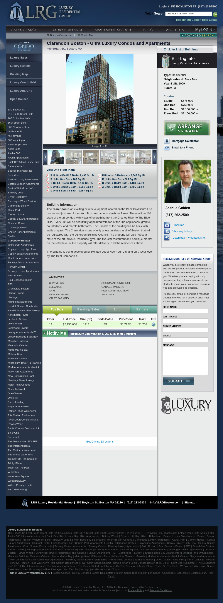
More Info (153, 324)
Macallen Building (18, 340)
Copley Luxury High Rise (22, 249)
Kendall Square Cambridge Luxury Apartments (92, 549)
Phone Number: (172, 326)
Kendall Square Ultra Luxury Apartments (143, 549)
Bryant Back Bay (17, 196)
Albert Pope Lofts (17, 144)
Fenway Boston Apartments (23, 262)
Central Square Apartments (23, 218)
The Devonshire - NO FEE (22, 441)
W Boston (13, 471)
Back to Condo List (60, 35)
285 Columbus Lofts (19, 118)
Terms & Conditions (161, 590)
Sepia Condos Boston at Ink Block (149, 562)
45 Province (14, 135)
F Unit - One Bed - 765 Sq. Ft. (68, 179)
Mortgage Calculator (185, 141)
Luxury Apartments (114, 28)
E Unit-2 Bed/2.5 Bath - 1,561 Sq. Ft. (72, 186)
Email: (167, 335)
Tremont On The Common (22, 458)
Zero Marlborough (18, 489)
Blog (149, 28)
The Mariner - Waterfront (22, 450)
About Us (176, 28)
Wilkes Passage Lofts (20, 485)
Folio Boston (15, 275)
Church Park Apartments (21, 231)
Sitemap (189, 502)
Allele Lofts (14, 148)
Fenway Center (16, 266)
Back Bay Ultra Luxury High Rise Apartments (73, 536)
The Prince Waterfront (20, 454)
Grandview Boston (18, 288)
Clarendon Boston (19, 240)
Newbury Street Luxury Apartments (86, 559)
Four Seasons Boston (20, 279)
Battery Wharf (15, 166)
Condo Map (87, 35)
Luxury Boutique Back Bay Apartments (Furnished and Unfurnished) (173, 552)
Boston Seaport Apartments (23, 183)
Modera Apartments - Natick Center (168, 556)
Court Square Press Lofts (22, 258)
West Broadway (17, 480)
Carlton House (16, 214)
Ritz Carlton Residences (21, 415)
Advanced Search (198, 35)
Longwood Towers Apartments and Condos (61, 552)
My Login (204, 28)
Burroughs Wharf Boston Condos (113, 539)
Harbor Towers (16, 292)
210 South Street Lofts (20, 113)
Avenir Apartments (18, 157)
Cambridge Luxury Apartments (152, 539)
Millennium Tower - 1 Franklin (24, 362)
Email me (178, 225)
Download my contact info (188, 237)
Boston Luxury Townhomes (23, 179)
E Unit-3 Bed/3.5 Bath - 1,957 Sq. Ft (72, 190)
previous (45, 157)
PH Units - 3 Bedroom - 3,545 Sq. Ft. (123, 175)
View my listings (182, 231)
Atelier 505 (14, 153)
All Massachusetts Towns (105, 569)
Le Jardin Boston (17, 319)
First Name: (170, 307)
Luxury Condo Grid (23, 82)
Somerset (13, 437)
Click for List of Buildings (185, 45)
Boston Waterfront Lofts (21, 188)
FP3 (10, 284)
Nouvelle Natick (16, 389)
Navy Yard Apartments (20, 371)
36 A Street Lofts (17, 122)
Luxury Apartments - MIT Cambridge (110, 552)
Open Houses (19, 99)
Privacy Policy (136, 590)
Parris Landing (16, 402)
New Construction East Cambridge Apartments (36, 559)
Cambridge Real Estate (175, 572)
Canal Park (14, 209)
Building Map (19, 74)
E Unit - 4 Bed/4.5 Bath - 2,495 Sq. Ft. (73, 175)
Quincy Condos (81, 572)
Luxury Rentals (20, 65)
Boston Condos (61, 572)
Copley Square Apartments (23, 253)
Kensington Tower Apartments (186, 549)
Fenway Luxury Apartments (23, 271)
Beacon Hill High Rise (20, 170)
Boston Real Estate (102, 572)
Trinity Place (15, 463)
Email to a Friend (183, 147)
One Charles (15, 393)
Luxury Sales (25, 28)
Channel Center (17, 223)
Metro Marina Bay (18, 349)
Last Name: (170, 316)
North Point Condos (19, 384)
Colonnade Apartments (21, 244)
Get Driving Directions (99, 441)
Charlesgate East (17, 227)
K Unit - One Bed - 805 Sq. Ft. (119, 179)
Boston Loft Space (149, 572)
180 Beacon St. (16, 109)
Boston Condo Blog (126, 572)
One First (13, 397)
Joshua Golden (178, 208)
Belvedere (13, 175)
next (154, 157)
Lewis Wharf (15, 323)
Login (163, 6)
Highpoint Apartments (20, 301)
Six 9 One (13, 432)
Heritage (12, 297)
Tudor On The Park (18, 467)
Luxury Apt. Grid (21, 90)
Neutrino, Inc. (152, 587)
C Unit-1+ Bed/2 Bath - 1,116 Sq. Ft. (72, 182)
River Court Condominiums (23, 419)
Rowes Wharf (15, 423)
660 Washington (17, 140)
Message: (169, 345)
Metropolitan (15, 354)
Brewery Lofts (15, 192)
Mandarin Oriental (18, 345)
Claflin (11, 236)
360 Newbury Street (19, 127)
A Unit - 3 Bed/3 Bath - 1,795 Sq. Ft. (123, 186)
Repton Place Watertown (22, 410)
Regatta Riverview (18, 406)
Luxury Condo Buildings (67, 28)
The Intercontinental (19, 445)
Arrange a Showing (187, 128)
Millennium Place (17, 358)
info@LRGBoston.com (165, 502)
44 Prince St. (15, 131)
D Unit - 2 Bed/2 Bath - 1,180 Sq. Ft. (123, 182)
